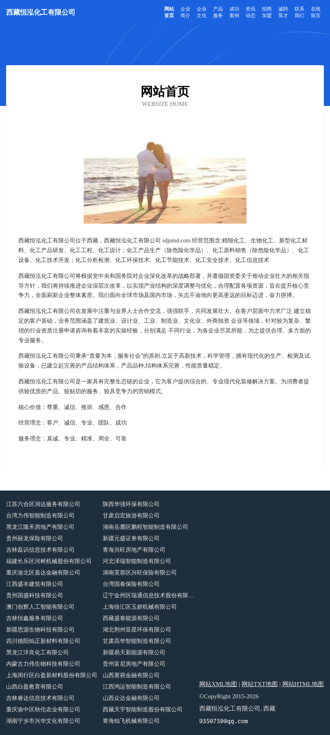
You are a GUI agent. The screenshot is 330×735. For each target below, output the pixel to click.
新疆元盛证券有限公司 (131, 538)
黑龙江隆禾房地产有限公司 (40, 527)
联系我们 (299, 12)
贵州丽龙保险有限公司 (34, 538)
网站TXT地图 (260, 684)
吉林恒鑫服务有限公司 (34, 618)
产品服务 (218, 12)
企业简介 (185, 12)
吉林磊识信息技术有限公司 (40, 550)
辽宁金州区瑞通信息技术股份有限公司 (151, 595)
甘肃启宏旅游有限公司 (131, 516)
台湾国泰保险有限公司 (131, 584)
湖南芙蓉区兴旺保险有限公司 (140, 573)
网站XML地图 (218, 684)
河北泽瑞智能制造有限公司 (137, 561)
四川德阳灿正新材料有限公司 (43, 641)
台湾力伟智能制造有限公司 (40, 516)
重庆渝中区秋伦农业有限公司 (43, 709)
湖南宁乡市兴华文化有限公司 (43, 721)
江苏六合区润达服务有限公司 (43, 504)
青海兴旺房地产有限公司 (134, 550)
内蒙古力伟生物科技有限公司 (43, 664)
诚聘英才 (283, 12)
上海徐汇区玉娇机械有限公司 (140, 607)
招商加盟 (267, 12)
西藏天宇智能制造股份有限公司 (143, 709)
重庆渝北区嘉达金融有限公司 (43, 573)
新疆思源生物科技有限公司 (40, 630)
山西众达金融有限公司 (131, 698)
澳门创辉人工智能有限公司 (40, 607)
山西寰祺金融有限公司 (131, 675)
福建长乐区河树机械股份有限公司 (49, 561)
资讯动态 (250, 12)
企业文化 (202, 12)
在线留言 (316, 12)
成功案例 (234, 12)
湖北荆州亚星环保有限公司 (137, 630)
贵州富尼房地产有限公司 (134, 664)
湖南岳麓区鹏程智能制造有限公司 (145, 527)
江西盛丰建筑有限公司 (34, 584)
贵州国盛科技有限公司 (34, 595)
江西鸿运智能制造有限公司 (137, 687)
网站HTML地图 (303, 684)
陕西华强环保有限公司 (131, 504)
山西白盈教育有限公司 (34, 687)
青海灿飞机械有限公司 (131, 721)
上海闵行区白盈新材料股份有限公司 (51, 675)
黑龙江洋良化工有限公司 (37, 652)
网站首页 (169, 12)
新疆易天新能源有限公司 (134, 652)
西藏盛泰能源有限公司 (131, 618)
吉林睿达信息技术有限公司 (40, 698)
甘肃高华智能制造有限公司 (137, 641)
